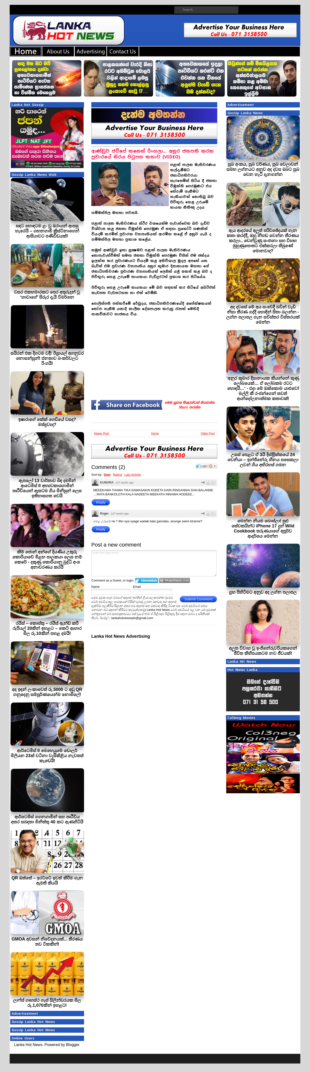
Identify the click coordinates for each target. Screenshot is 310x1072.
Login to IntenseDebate (146, 580)
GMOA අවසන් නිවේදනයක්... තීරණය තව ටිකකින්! (47, 942)
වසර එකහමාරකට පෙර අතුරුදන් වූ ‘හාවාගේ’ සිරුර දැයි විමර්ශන (47, 295)
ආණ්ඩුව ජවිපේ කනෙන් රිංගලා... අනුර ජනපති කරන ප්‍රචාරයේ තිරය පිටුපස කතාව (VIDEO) (152, 154)
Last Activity (132, 474)
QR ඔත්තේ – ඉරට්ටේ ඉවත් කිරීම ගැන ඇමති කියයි (47, 880)
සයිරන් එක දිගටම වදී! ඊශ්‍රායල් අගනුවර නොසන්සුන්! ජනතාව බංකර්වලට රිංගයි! (47, 358)
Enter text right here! (154, 563)
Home (155, 433)
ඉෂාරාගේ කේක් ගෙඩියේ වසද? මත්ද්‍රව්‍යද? (47, 422)
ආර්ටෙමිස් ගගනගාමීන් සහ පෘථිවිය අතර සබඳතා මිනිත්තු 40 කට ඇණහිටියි (47, 819)
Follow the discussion (213, 466)
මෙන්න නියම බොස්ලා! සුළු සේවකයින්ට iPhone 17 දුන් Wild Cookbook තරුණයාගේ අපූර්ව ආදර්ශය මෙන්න (263, 528)
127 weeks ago (125, 482)
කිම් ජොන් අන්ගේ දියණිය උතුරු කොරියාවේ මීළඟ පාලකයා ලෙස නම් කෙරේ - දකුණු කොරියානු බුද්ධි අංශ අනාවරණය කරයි (47, 559)
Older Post (208, 433)
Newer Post (101, 433)
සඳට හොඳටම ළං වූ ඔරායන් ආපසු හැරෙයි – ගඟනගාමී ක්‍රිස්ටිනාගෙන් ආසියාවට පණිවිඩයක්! (47, 230)
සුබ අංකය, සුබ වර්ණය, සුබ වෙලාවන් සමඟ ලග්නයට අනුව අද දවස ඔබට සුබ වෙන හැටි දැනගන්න (262, 169)
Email (137, 587)
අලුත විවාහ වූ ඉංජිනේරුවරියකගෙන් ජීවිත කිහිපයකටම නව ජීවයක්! (263, 651)
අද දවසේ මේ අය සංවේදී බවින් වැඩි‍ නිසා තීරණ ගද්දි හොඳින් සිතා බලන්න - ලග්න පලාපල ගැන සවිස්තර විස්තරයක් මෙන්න (263, 314)
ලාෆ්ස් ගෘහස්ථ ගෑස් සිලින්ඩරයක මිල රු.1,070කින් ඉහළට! (47, 1003)
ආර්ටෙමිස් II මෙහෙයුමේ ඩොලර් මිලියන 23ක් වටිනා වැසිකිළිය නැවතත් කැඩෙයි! (47, 755)
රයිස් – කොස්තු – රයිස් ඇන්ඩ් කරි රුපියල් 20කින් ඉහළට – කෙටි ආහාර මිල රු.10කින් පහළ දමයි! (47, 628)
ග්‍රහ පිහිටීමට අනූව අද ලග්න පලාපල (263, 592)
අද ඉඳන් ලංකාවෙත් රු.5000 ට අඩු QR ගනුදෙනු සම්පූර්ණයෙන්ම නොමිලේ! (47, 692)
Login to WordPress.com (174, 580)
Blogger (72, 1045)
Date (107, 474)
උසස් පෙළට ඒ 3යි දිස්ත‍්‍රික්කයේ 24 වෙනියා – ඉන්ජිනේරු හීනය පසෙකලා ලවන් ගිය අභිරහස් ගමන (262, 459)
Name (95, 587)
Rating (117, 474)
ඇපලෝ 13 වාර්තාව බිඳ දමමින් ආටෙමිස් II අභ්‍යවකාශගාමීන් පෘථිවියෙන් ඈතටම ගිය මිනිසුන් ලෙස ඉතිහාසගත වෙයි (47, 488)
